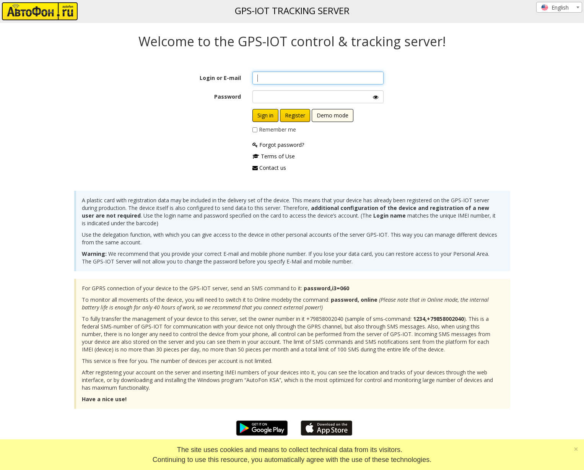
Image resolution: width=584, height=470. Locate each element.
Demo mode (332, 115)
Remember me (277, 129)
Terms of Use (273, 156)
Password (227, 96)
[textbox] (559, 7)
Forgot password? (278, 144)
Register (295, 115)
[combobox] (559, 7)
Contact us (269, 167)
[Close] (576, 449)
